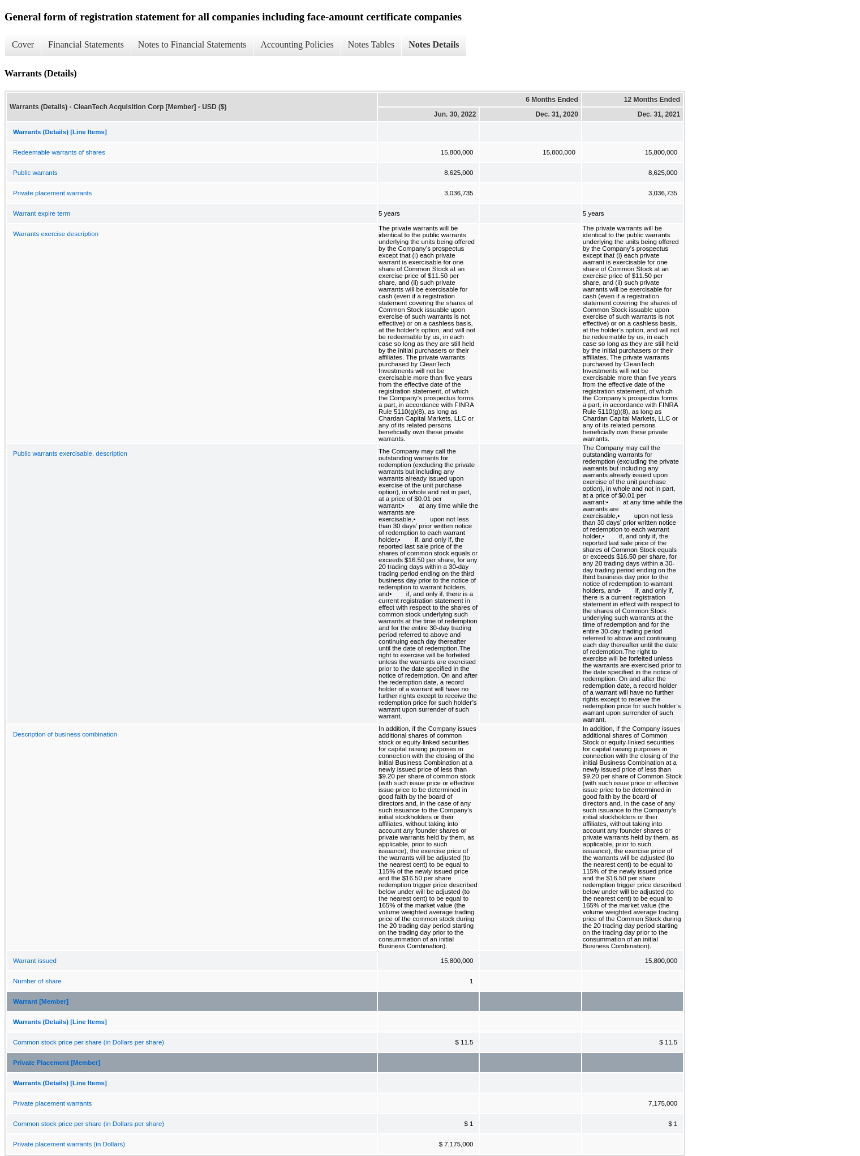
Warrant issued (35, 960)
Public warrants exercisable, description (70, 453)
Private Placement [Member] (56, 1062)
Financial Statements (86, 44)
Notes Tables (371, 44)
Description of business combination (65, 734)
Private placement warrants (52, 193)
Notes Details (433, 44)
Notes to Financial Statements (192, 44)
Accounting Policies (296, 44)
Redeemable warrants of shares (59, 152)
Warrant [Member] (40, 1001)
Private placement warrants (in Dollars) (69, 1144)
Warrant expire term (41, 213)
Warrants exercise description (55, 233)
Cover (23, 44)
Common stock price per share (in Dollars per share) (88, 1042)
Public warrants (35, 172)
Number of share (37, 981)
